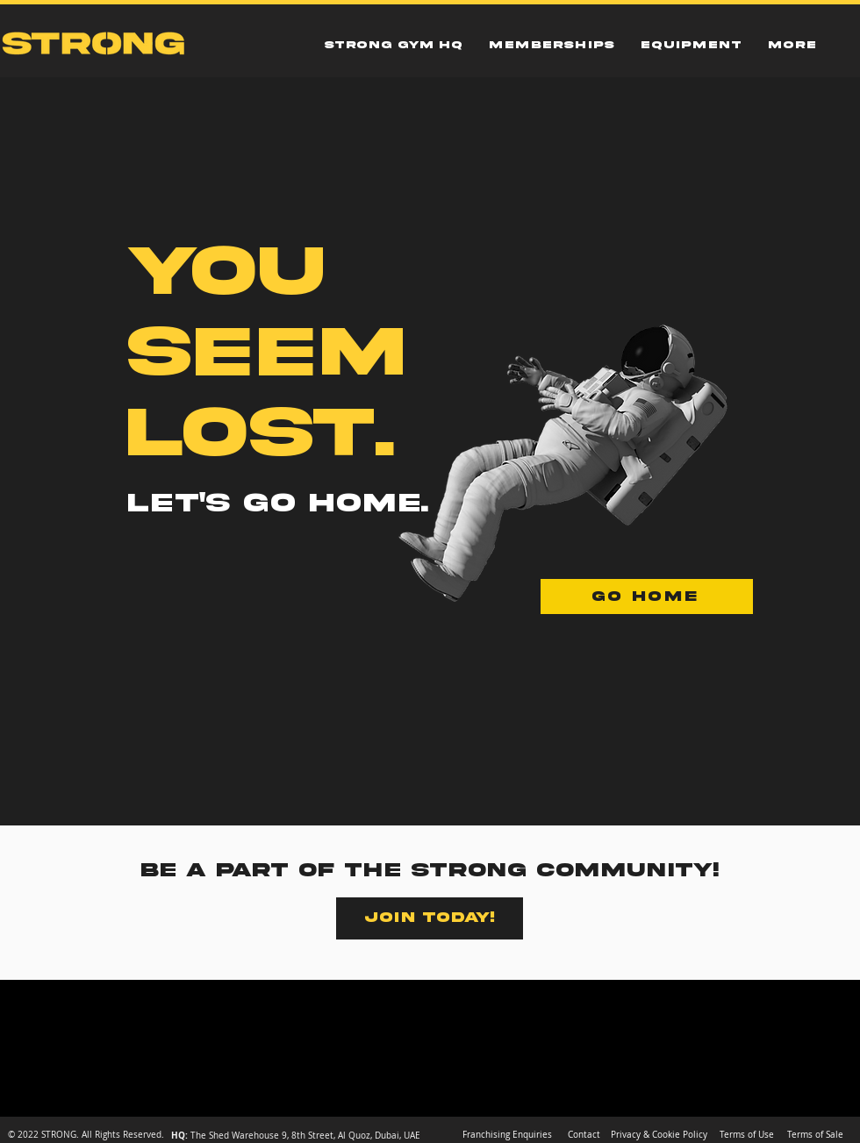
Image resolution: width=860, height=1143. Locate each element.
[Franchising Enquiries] (507, 1134)
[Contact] (584, 1134)
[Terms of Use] (747, 1134)
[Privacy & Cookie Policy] (659, 1134)
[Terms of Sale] (815, 1134)
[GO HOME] (647, 596)
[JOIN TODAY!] (429, 918)
